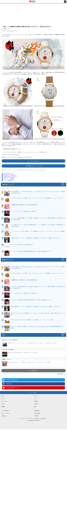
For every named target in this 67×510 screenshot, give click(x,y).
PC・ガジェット (5, 401)
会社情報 (36, 415)
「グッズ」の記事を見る (8, 180)
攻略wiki (3, 406)
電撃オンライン (5, 170)
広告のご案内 (37, 413)
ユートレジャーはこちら (33, 160)
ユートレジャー (6, 34)
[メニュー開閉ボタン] (65, 1)
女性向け (36, 403)
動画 (35, 406)
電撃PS (36, 401)
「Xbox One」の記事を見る (8, 177)
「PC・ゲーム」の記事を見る (9, 179)
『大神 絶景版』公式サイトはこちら (33, 165)
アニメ (35, 398)
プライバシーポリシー (6, 413)
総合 (3, 396)
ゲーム (35, 396)
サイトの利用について (6, 410)
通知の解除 (36, 410)
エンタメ (3, 398)
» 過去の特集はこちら (61, 373)
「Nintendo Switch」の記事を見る (10, 176)
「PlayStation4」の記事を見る (9, 174)
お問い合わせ (4, 415)
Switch (3, 403)
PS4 (10, 170)
